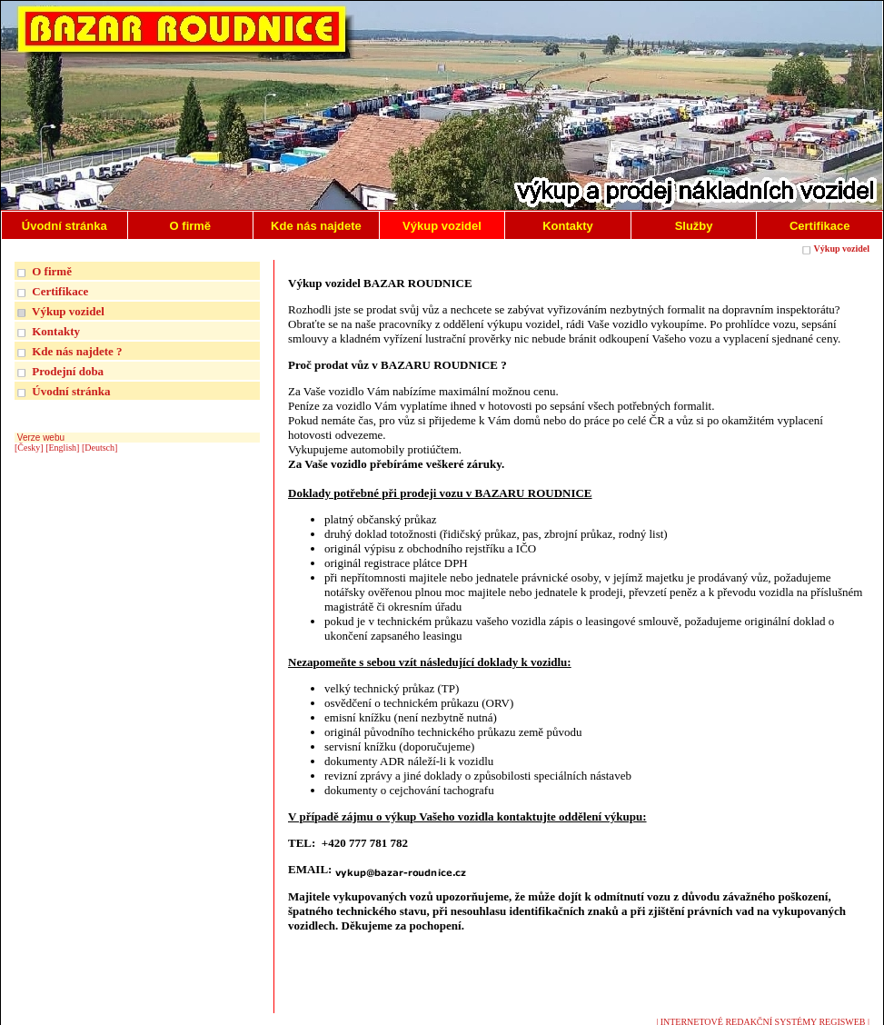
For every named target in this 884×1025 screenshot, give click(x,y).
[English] (62, 448)
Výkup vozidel (841, 249)
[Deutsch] (99, 448)
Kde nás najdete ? (77, 351)
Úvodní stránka (71, 391)
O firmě (52, 271)
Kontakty (56, 331)
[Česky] (29, 448)
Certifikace (60, 291)
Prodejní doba (68, 371)
